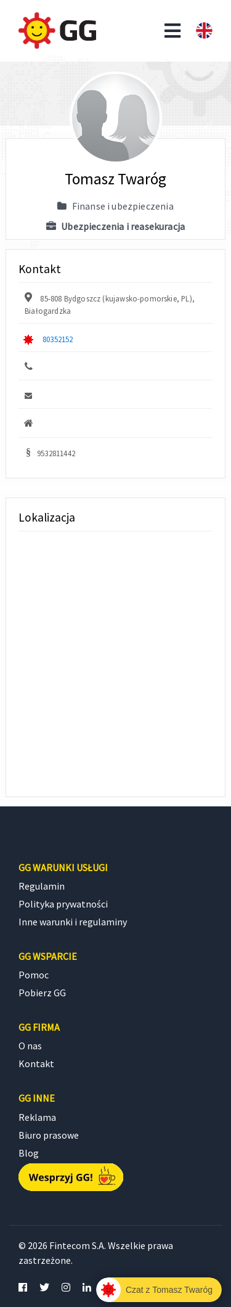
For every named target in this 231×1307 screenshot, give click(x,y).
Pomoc (33, 975)
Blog (28, 1153)
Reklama (37, 1117)
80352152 (58, 339)
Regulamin (41, 886)
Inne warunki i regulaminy (72, 922)
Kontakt (36, 1063)
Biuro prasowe (48, 1135)
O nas (30, 1045)
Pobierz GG (42, 992)
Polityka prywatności (63, 904)
